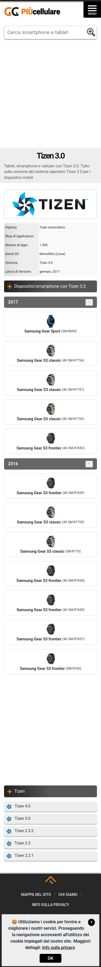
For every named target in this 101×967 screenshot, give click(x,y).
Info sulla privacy (50, 905)
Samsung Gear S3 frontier (50, 441)
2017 (50, 302)
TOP (51, 882)
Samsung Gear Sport (50, 324)
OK (50, 958)
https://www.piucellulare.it (34, 12)
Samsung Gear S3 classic (50, 353)
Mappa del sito (36, 894)
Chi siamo (68, 894)
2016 (50, 464)
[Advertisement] (50, 93)
